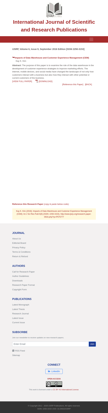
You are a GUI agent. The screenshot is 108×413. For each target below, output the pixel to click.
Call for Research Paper (23, 272)
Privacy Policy (18, 247)
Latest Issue (18, 318)
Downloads (17, 280)
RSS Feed (18, 351)
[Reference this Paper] (72, 84)
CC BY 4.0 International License (66, 390)
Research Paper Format (23, 285)
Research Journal (20, 313)
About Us (16, 238)
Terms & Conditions (21, 252)
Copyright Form (19, 289)
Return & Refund (20, 256)
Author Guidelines (20, 276)
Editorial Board (19, 243)
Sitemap (16, 355)
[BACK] (88, 84)
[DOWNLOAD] (45, 81)
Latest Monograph (20, 304)
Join (92, 344)
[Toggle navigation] (91, 39)
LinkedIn (54, 371)
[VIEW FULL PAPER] (22, 81)
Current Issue (18, 322)
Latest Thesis (18, 309)
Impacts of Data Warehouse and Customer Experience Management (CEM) (52, 58)
